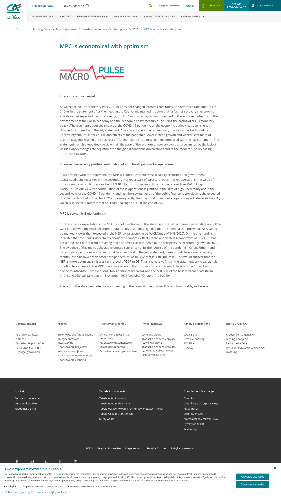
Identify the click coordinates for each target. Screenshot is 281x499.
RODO (89, 448)
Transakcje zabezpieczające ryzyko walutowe (159, 340)
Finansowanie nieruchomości (75, 355)
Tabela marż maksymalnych (116, 403)
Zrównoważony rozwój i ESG (201, 419)
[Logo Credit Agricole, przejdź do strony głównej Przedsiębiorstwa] (14, 11)
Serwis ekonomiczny (95, 29)
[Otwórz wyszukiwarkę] (150, 5)
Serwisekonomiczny (236, 5)
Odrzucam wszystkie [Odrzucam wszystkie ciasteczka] (252, 484)
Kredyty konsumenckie (240, 334)
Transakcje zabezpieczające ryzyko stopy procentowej (159, 348)
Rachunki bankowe (27, 334)
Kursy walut (106, 419)
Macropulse (120, 29)
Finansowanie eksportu (72, 360)
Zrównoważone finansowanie (75, 334)
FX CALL (188, 347)
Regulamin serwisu (109, 448)
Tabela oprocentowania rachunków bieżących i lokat (131, 408)
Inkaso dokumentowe (113, 347)
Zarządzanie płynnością (29, 343)
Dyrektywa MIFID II (195, 424)
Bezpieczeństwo (169, 5)
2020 (135, 29)
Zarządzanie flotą (236, 343)
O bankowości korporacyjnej (201, 403)
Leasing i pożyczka (237, 339)
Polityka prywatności (183, 448)
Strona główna (41, 29)
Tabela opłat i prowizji (112, 398)
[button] (275, 468)
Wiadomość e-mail (26, 408)
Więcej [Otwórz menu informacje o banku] (190, 5)
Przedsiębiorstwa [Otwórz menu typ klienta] (43, 5)
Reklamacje (191, 429)
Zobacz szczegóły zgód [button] (18, 492)
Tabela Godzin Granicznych (116, 413)
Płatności (20, 339)
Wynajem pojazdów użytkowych (245, 347)
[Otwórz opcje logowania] (265, 5)
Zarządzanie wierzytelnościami (118, 351)
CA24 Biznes (191, 334)
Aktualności (191, 408)
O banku (189, 398)
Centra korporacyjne (27, 398)
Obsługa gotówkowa (27, 352)
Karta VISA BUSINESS (28, 347)
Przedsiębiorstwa (66, 29)
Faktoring (231, 352)
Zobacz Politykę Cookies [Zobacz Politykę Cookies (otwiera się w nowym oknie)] (52, 492)
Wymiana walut (151, 334)
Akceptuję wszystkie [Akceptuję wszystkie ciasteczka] (252, 476)
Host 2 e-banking (194, 339)
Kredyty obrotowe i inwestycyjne (69, 340)
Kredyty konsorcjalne (70, 351)
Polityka (156, 448)
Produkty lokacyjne (153, 354)
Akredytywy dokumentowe (116, 342)
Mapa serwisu (134, 448)
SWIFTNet (190, 343)
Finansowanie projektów (72, 347)
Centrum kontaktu (26, 403)
